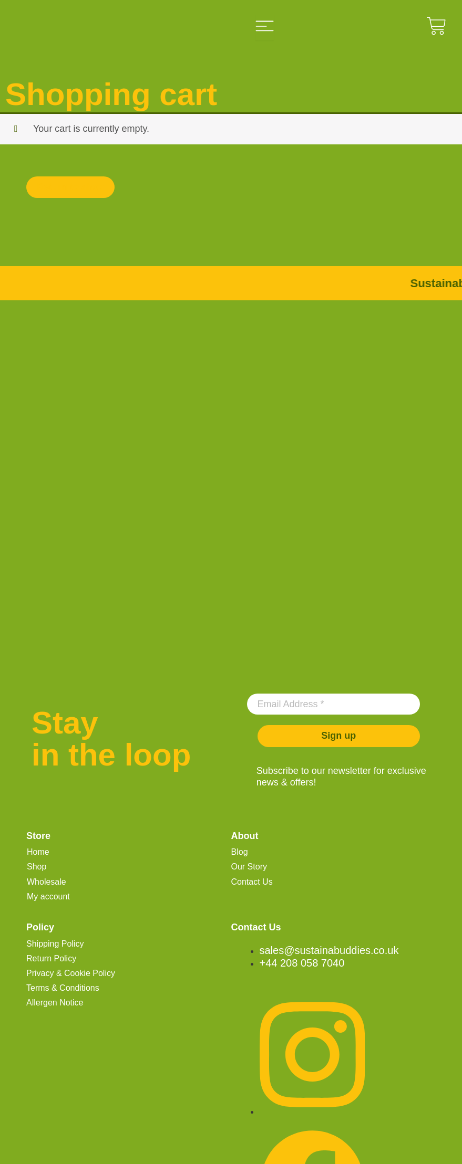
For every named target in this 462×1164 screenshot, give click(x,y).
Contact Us (252, 881)
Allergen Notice (55, 1002)
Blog (239, 851)
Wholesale (46, 881)
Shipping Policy (55, 943)
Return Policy (51, 958)
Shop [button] (36, 866)
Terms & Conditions (62, 987)
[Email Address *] (333, 704)
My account (48, 896)
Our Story (249, 866)
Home (38, 851)
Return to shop (70, 187)
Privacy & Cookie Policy (70, 973)
